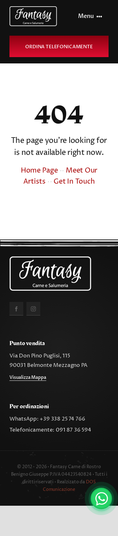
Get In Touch (74, 181)
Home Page (39, 170)
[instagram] (33, 308)
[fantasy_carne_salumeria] (33, 9)
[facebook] (16, 308)
